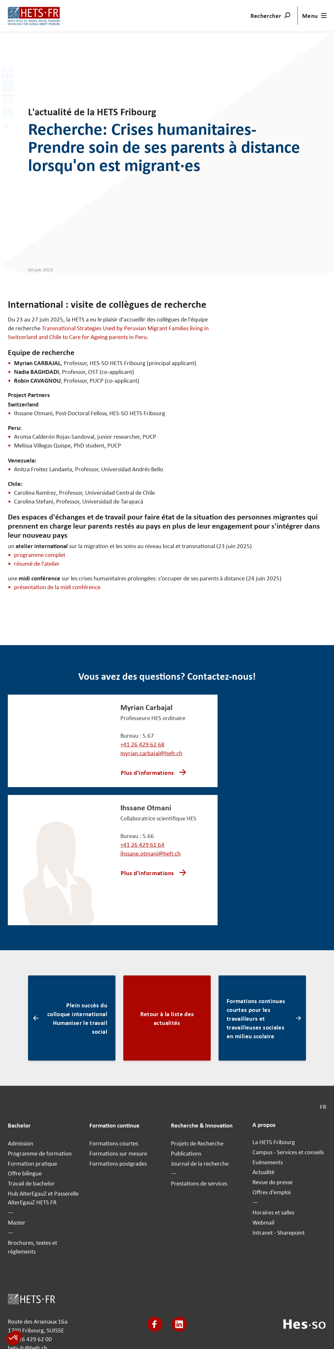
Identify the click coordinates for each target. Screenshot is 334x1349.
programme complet (39, 554)
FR (323, 1107)
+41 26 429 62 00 (30, 1339)
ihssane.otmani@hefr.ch (150, 853)
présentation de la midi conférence (57, 587)
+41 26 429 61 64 (142, 844)
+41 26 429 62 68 (142, 744)
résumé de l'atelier (37, 563)
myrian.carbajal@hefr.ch (151, 753)
